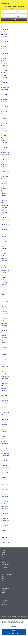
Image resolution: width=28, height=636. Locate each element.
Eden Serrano (4, 207)
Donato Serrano (4, 176)
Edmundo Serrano (5, 224)
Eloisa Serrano (4, 337)
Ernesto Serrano (4, 458)
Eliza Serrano (4, 311)
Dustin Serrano (4, 193)
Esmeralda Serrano (5, 467)
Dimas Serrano (4, 133)
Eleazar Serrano (4, 263)
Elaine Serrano (4, 253)
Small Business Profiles (5, 564)
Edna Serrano (4, 226)
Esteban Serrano (4, 472)
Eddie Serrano (4, 200)
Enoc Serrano (4, 407)
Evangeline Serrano (5, 520)
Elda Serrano (4, 258)
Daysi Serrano (4, 43)
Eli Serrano (3, 272)
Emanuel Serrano (4, 366)
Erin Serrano (3, 441)
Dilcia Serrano (4, 130)
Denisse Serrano (4, 96)
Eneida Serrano (4, 402)
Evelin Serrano (4, 530)
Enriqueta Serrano (5, 412)
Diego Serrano (4, 125)
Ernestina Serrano (5, 453)
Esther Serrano (4, 486)
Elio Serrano (3, 294)
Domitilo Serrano (4, 166)
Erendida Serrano (5, 421)
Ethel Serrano (4, 491)
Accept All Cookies (14, 633)
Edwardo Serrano (5, 234)
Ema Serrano (4, 364)
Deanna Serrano (4, 48)
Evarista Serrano (4, 523)
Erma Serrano (4, 446)
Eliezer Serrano (4, 287)
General (3, 576)
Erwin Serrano (4, 462)
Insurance (3, 602)
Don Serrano (4, 169)
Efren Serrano (4, 241)
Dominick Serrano (5, 159)
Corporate (3, 552)
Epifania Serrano (4, 414)
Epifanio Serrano (4, 417)
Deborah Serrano (5, 55)
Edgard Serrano (4, 212)
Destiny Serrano (4, 111)
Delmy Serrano (4, 82)
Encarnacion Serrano (5, 397)
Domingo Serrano (5, 154)
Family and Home (4, 604)
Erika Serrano (4, 438)
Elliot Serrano (4, 323)
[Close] (26, 621)
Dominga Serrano (5, 152)
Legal (2, 585)
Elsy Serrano (3, 349)
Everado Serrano (4, 539)
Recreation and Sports (5, 606)
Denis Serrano (4, 92)
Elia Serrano (3, 275)
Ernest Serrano (4, 450)
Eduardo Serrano (4, 229)
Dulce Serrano (4, 190)
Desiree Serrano (4, 108)
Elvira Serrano (4, 359)
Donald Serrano (4, 173)
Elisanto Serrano (4, 301)
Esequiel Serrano (4, 465)
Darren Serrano (4, 31)
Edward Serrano (4, 231)
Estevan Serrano (4, 484)
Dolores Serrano (4, 149)
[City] (7, 16)
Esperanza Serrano (5, 470)
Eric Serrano (3, 429)
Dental (3, 578)
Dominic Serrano (4, 157)
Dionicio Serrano (4, 137)
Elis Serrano (3, 296)
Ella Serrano (3, 318)
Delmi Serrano (4, 80)
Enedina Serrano (4, 400)
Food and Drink (4, 597)
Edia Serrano (4, 217)
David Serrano (4, 36)
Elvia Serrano (4, 354)
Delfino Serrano (4, 67)
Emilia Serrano (4, 381)
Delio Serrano (4, 75)
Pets (2, 580)
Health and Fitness (5, 600)
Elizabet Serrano (4, 313)
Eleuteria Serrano (5, 267)
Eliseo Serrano (4, 303)
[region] (14, 627)
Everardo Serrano (5, 542)
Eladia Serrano (4, 246)
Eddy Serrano (4, 202)
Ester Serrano (4, 482)
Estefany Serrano (4, 474)
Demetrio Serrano (5, 87)
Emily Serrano (4, 388)
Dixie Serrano (4, 145)
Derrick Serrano (4, 106)
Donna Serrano (4, 178)
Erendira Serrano (4, 424)
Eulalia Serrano (4, 503)
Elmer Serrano (4, 330)
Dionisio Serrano (4, 140)
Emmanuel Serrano (5, 395)
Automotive (4, 590)
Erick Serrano (4, 433)
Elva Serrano (4, 352)
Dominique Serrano (5, 161)
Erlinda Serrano (4, 443)
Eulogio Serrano (4, 506)
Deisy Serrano (4, 63)
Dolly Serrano (4, 147)
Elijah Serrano (4, 291)
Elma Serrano (4, 328)
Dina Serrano (4, 135)
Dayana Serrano (4, 41)
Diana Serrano (4, 116)
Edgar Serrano (4, 210)
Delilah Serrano (4, 72)
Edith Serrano (4, 222)
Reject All (14, 630)
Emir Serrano (4, 390)
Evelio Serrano (4, 532)
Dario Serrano (4, 27)
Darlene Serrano (4, 29)
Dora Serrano (4, 181)
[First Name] (7, 12)
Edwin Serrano (4, 236)
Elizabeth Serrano (5, 316)
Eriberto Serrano (4, 426)
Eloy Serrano (4, 340)
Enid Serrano (4, 405)
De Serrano (3, 46)
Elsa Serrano (3, 344)
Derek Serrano (4, 101)
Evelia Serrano (4, 527)
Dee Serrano (4, 60)
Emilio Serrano (4, 385)
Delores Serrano (4, 84)
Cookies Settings (14, 626)
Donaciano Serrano (5, 171)
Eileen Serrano (4, 243)
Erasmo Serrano (4, 419)
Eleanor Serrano (4, 260)
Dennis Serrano (4, 99)
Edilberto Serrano (5, 219)
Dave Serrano (4, 34)
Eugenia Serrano (4, 499)
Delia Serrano (4, 70)
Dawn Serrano (4, 39)
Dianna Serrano (4, 120)
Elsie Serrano (4, 347)
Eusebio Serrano (4, 513)
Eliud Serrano (4, 306)
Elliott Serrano (4, 325)
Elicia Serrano (4, 282)
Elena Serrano (4, 265)
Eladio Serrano (4, 248)
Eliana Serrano (4, 277)
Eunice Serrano (4, 508)
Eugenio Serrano (4, 501)
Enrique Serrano (4, 409)
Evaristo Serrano (4, 525)
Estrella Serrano (4, 489)
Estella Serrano (4, 479)
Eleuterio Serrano (5, 270)
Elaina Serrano (4, 250)
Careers (3, 556)
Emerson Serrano (5, 373)
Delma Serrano (4, 77)
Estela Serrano (4, 477)
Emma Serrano (4, 393)
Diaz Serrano (4, 123)
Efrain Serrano (4, 238)
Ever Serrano (4, 537)
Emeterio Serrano (5, 376)
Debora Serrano (4, 53)
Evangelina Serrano (5, 518)
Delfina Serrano (4, 65)
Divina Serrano (4, 142)
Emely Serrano (4, 368)
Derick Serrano (4, 104)
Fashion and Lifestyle (5, 609)
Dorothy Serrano (4, 185)
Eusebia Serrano (4, 511)
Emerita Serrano (4, 371)
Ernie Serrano (4, 460)
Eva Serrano (3, 515)
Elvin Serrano (4, 356)
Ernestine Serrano (5, 455)
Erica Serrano (4, 431)
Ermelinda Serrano (5, 448)
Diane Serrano (4, 118)
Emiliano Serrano (4, 383)
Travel (3, 583)
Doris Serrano (4, 183)
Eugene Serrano (4, 496)
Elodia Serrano (4, 332)
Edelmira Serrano (4, 205)
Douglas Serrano (4, 188)
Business (3, 592)
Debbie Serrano (4, 51)
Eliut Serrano (4, 308)
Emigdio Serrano (4, 378)
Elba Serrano (4, 255)
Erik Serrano (3, 436)
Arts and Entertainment (5, 588)
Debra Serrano (4, 58)
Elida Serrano (4, 284)
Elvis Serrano (4, 361)
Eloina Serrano (4, 335)
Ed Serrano (3, 195)
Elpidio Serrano (4, 342)
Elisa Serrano (4, 299)
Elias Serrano (4, 279)
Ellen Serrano (4, 320)
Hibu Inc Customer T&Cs (5, 570)
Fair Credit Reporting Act (18, 616)
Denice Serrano (4, 89)
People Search (4, 562)
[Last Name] (20, 12)
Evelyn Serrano (4, 535)
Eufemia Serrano (4, 494)
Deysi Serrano (4, 113)
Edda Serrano (4, 198)
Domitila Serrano (4, 164)
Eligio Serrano (4, 289)
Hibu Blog (3, 554)
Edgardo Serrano (4, 214)
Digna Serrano (4, 128)
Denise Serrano (4, 94)
